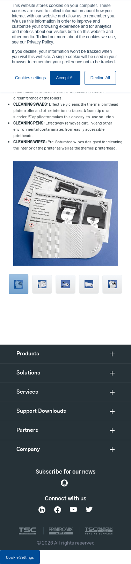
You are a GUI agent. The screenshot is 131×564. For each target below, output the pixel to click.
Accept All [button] (65, 77)
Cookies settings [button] (30, 77)
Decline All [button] (100, 77)
